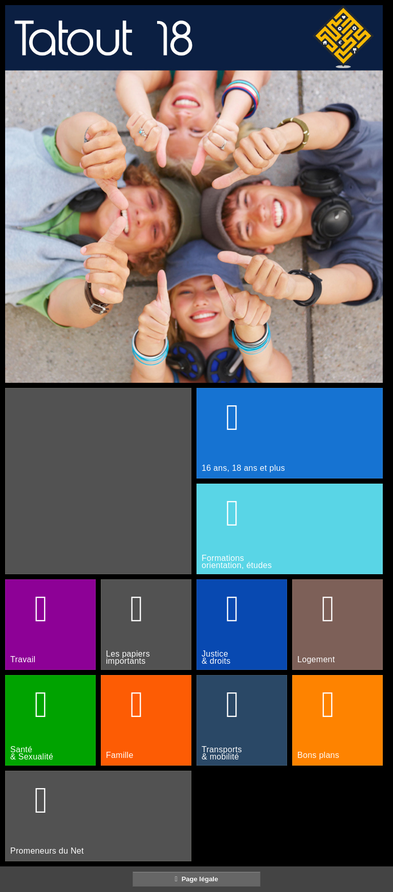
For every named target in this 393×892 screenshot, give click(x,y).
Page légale (196, 879)
